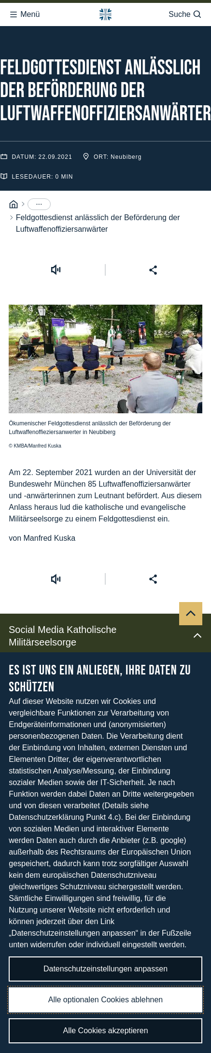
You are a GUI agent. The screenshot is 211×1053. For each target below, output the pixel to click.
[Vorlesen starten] (56, 235)
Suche (185, 11)
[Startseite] (13, 170)
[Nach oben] (190, 578)
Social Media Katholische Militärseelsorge (105, 601)
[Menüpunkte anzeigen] (39, 169)
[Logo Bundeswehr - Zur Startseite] (105, 11)
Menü (24, 11)
